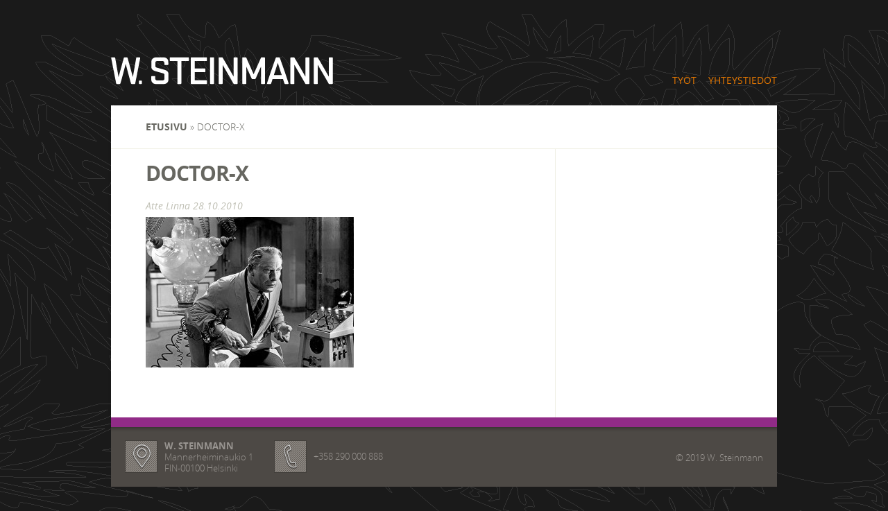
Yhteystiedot (742, 80)
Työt (684, 80)
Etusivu (166, 126)
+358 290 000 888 (348, 456)
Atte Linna (168, 205)
